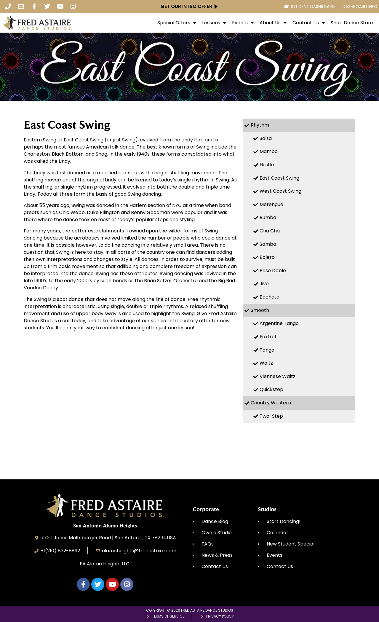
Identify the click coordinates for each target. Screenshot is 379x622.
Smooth (260, 310)
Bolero (267, 257)
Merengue (271, 204)
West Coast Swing (280, 191)
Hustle (267, 164)
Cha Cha (270, 230)
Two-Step (271, 416)
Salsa (266, 138)
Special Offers (176, 23)
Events (243, 23)
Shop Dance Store (352, 23)
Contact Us (308, 23)
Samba (268, 244)
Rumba (268, 217)
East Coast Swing (279, 178)
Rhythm (260, 125)
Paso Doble (273, 270)
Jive (264, 283)
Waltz (266, 363)
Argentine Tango (279, 323)
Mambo (269, 151)
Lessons (214, 23)
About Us (273, 23)
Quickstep (271, 389)
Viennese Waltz (277, 376)
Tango (267, 350)
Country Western (271, 402)
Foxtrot (268, 336)
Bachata (269, 297)
